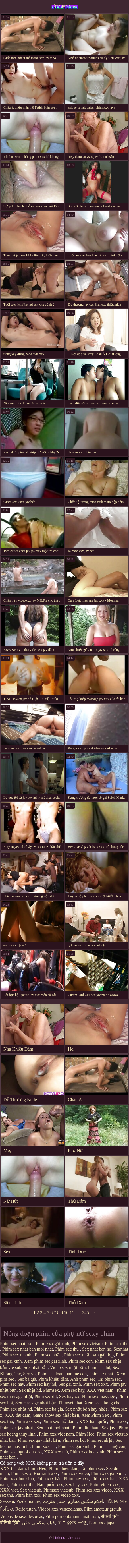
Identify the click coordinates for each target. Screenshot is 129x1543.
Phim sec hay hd (41, 1384)
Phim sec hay (12, 1384)
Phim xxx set (44, 1446)
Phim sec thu (67, 1349)
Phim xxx (118, 1421)
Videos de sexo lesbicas (21, 1516)
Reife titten (25, 1509)
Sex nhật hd (30, 1390)
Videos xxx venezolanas (60, 1509)
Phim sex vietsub (87, 1343)
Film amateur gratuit (103, 1509)
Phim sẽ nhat (101, 1373)
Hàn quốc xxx (50, 1484)
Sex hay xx (69, 1396)
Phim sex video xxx (61, 1495)
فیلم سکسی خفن (38, 1522)
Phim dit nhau (86, 1427)
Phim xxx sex (27, 1421)
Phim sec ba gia (48, 1409)
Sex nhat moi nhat (53, 1427)
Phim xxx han (103, 1478)
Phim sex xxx (95, 1384)
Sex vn (29, 1373)
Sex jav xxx (64, 5)
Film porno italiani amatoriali (72, 1516)
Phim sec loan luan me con (62, 1373)
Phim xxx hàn (49, 1478)
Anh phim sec (82, 1379)
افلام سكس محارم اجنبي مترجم (73, 1501)
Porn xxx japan (102, 1522)
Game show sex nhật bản (56, 1415)
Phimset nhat (70, 1402)
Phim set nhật (100, 1440)
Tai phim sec (109, 1379)
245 (85, 1312)
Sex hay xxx (76, 1484)
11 (72, 1312)
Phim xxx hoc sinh (87, 1451)
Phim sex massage (99, 1396)
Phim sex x (21, 1473)
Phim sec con (80, 1361)
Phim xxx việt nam (56, 1434)
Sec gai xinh (70, 1384)
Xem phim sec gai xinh (45, 1361)
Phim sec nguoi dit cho (21, 1451)
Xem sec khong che (102, 1402)
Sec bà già (26, 1379)
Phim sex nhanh (17, 1355)
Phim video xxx (104, 1484)
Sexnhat (121, 1349)
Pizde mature (28, 1501)
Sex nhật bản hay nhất (86, 1409)
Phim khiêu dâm (53, 1379)
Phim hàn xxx (28, 1495)
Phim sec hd (99, 1367)
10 (66, 1312)
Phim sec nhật (48, 1355)
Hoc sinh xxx (46, 1473)
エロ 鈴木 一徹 (72, 1522)
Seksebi (7, 1501)
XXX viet (9, 1490)
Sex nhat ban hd (96, 1349)
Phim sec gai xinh (74, 1446)
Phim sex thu (117, 1343)
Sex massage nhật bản (36, 1402)
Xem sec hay (72, 1390)
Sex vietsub (30, 1490)
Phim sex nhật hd (16, 1409)
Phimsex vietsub (58, 1490)
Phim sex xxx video (94, 1490)
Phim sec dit (45, 1396)
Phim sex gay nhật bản (39, 1440)
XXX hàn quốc (93, 1421)
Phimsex (51, 1390)
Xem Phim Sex (95, 1415)
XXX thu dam (17, 1415)
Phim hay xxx (76, 1478)
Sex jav (109, 1427)
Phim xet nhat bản (17, 1343)
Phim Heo (85, 1434)
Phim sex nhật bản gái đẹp (89, 1355)
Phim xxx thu (22, 1484)
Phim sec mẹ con (109, 1446)
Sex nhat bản (36, 1367)
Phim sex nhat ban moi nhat (27, 1349)
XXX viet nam (101, 1390)
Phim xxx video (74, 1473)
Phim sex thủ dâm (59, 1421)
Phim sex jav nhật (17, 1427)
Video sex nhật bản (68, 1367)
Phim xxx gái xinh (52, 1343)
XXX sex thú (56, 1451)
